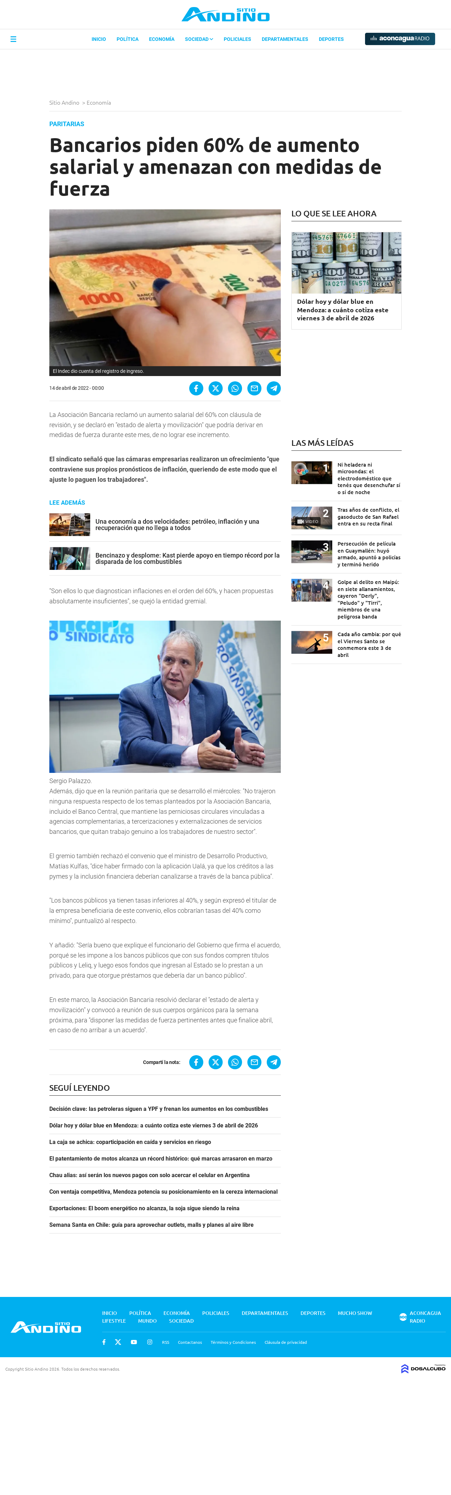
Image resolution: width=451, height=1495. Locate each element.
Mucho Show (355, 1313)
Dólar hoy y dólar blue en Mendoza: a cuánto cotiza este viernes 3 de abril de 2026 (153, 1125)
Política (127, 39)
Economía (161, 39)
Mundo (147, 1320)
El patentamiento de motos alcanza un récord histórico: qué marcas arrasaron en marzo (160, 1159)
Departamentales (285, 39)
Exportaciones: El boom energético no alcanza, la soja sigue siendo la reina (144, 1208)
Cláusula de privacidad (286, 1342)
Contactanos (190, 1342)
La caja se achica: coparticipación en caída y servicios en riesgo (130, 1142)
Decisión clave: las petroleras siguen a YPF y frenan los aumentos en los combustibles (158, 1109)
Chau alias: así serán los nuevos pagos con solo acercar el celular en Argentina (149, 1175)
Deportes (331, 39)
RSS (165, 1342)
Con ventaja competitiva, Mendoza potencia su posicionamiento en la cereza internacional (163, 1192)
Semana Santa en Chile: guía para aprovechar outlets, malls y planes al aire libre (151, 1225)
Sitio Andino (65, 102)
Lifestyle (114, 1320)
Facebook (104, 1342)
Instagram (149, 1342)
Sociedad (199, 39)
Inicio (99, 39)
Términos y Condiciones (233, 1342)
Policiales (237, 39)
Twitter (118, 1342)
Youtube (133, 1342)
